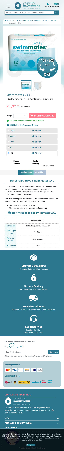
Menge (9, 116)
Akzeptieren (31, 445)
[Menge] (20, 116)
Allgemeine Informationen (18, 423)
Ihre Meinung (11, 428)
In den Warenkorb (42, 115)
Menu (7, 418)
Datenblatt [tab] (39, 172)
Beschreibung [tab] (26, 172)
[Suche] (32, 12)
